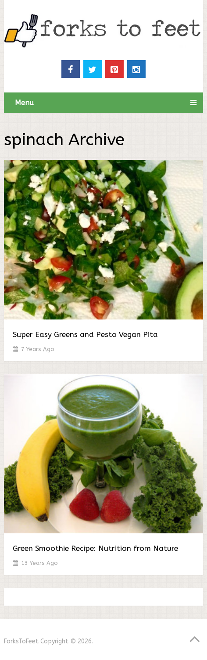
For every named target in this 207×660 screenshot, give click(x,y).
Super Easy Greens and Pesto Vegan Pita (85, 334)
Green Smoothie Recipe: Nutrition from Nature (95, 548)
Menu (24, 103)
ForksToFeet (21, 641)
